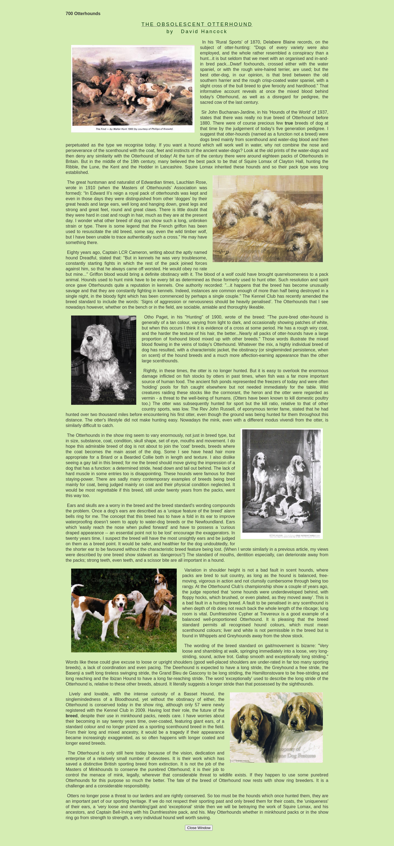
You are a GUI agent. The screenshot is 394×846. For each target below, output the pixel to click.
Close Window (198, 828)
